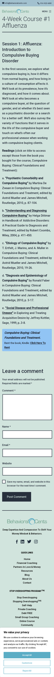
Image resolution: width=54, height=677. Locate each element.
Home (27, 559)
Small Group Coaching (27, 617)
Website (7, 463)
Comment (8, 390)
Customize (27, 663)
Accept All (27, 655)
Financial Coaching (27, 563)
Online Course (27, 621)
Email (6, 445)
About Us (27, 578)
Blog (27, 575)
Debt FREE (27, 613)
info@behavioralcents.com (16, 3)
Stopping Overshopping (27, 601)
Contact (27, 582)
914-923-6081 (46, 3)
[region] (27, 652)
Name (6, 426)
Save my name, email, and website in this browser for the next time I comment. (28, 483)
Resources (27, 571)
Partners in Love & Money (27, 567)
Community (27, 625)
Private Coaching (27, 609)
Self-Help (27, 605)
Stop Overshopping (27, 597)
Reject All (27, 671)
